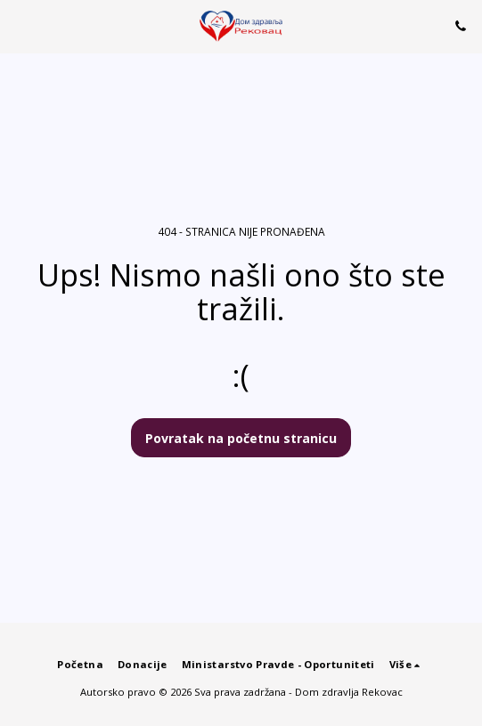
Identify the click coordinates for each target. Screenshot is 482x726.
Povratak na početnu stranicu (241, 438)
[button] (19, 25)
